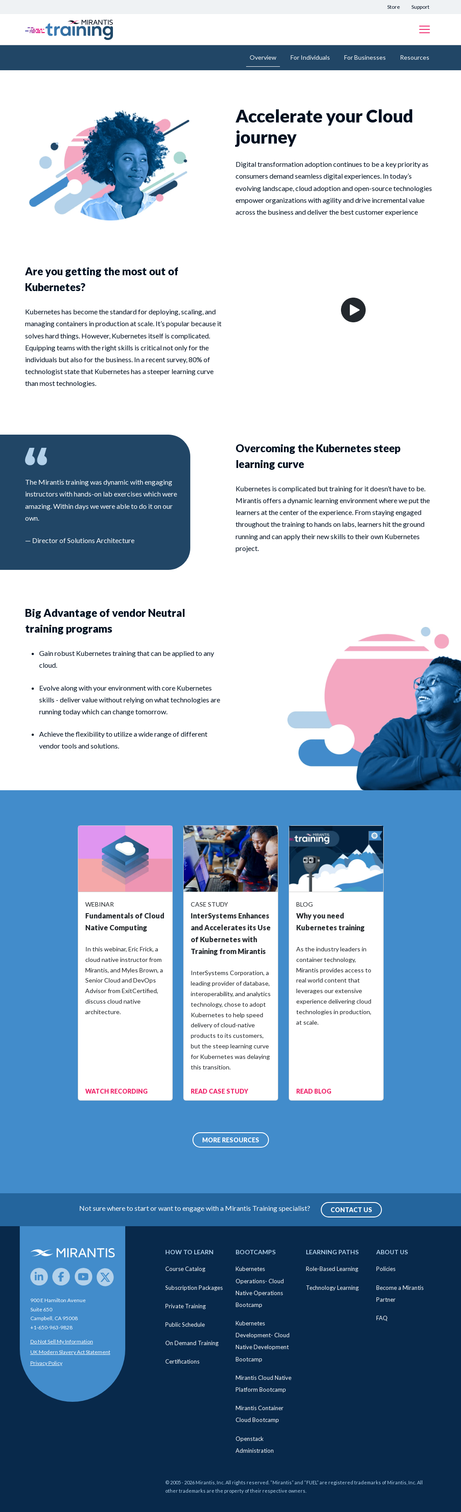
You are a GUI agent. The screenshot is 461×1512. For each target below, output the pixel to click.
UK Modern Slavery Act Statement (70, 1352)
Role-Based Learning (332, 1268)
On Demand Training (191, 1342)
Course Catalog (185, 1268)
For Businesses (365, 57)
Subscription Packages (194, 1287)
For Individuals (310, 57)
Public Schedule (185, 1324)
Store (393, 7)
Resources (414, 57)
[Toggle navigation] (424, 29)
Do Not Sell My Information (61, 1341)
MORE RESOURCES (230, 1140)
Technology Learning (332, 1287)
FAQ (382, 1317)
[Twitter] (105, 1276)
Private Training (185, 1306)
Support (420, 7)
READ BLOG (313, 1091)
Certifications (182, 1361)
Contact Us (351, 1209)
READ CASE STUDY (219, 1091)
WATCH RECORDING (116, 1091)
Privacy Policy (46, 1363)
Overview (263, 57)
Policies (386, 1268)
